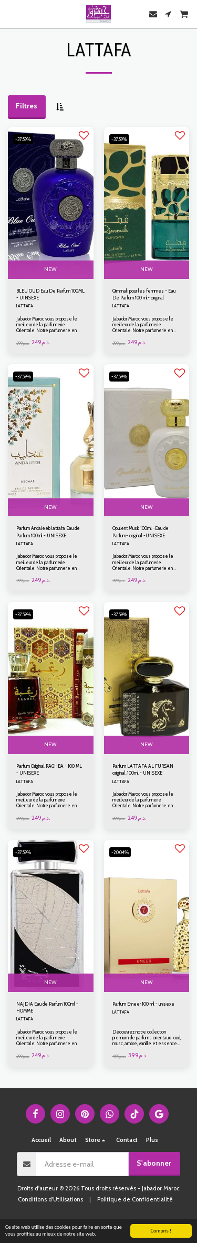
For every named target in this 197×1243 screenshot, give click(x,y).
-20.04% (120, 852)
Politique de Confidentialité (135, 1199)
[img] (51, 203)
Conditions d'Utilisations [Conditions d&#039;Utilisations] (50, 1199)
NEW (50, 269)
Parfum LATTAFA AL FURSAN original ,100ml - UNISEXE (142, 769)
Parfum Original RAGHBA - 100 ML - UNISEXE (49, 769)
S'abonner (154, 1163)
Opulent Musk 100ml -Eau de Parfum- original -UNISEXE (140, 531)
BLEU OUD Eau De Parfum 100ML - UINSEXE (50, 294)
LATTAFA (24, 305)
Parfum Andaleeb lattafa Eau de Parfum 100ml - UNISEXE (48, 531)
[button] (11, 14)
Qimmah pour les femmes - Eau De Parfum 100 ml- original (143, 294)
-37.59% (23, 139)
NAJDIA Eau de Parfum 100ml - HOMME (47, 1007)
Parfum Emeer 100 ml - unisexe (143, 1004)
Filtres (26, 106)
